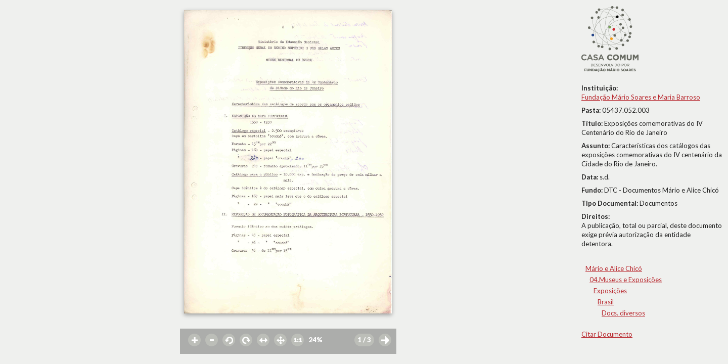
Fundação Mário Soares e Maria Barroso (640, 97)
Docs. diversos (623, 313)
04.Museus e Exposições (625, 280)
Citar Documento (606, 334)
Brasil (606, 302)
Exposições (610, 291)
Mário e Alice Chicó (613, 268)
